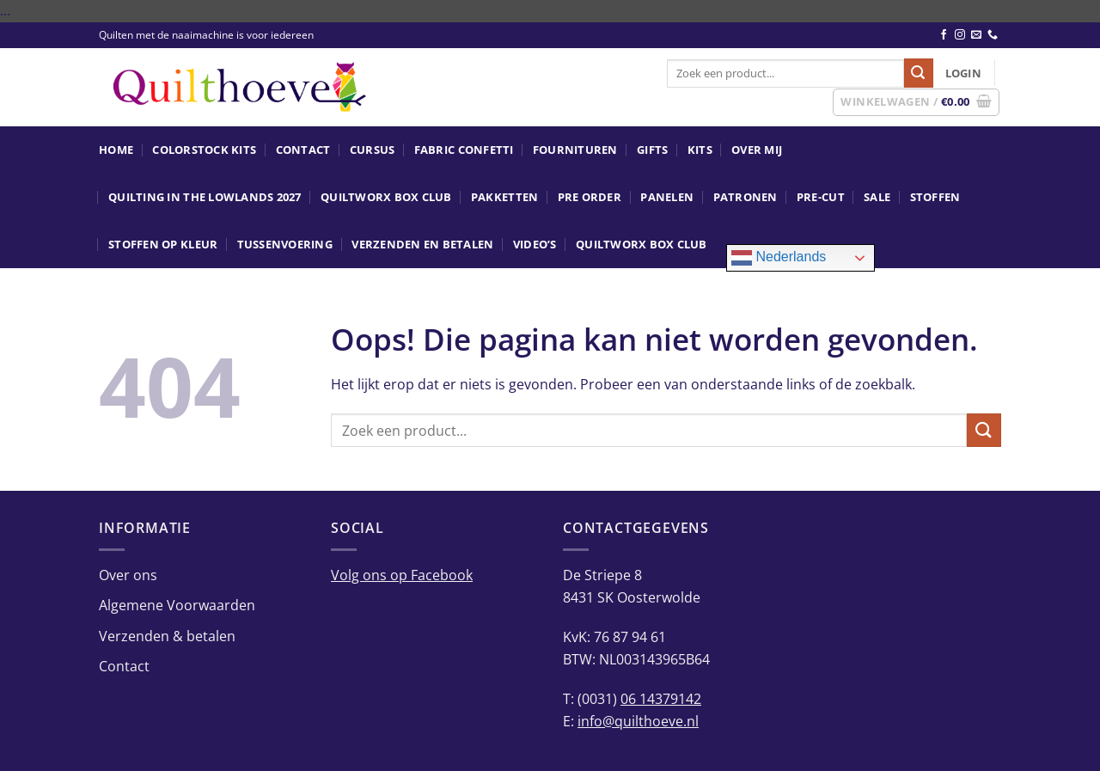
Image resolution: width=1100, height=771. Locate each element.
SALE (877, 197)
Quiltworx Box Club (386, 197)
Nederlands (778, 258)
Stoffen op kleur (162, 244)
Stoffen (935, 197)
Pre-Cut (821, 197)
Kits (700, 149)
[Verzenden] (918, 73)
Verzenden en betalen (422, 244)
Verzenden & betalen (167, 636)
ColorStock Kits (204, 149)
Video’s (535, 244)
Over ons (128, 575)
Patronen (745, 197)
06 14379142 (660, 698)
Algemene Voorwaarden (177, 605)
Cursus (372, 149)
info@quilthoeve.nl (638, 721)
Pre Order (589, 197)
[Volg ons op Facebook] (943, 35)
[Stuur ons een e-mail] (976, 35)
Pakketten (504, 197)
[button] (963, 73)
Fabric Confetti (464, 149)
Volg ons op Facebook (402, 575)
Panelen (667, 197)
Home (116, 149)
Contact (303, 149)
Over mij (756, 149)
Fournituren (575, 149)
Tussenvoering (285, 244)
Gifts (652, 149)
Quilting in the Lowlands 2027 (204, 197)
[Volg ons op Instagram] (960, 35)
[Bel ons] (992, 35)
